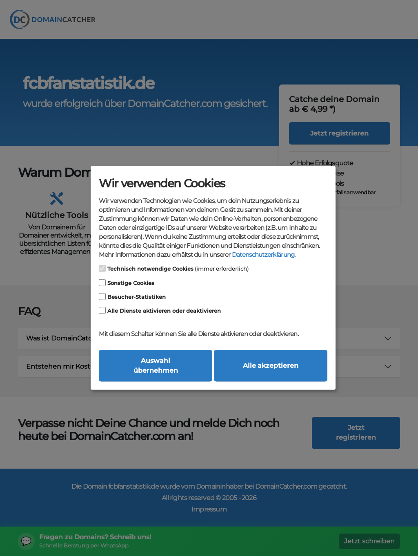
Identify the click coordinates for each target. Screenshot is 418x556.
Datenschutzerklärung (263, 254)
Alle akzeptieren (270, 365)
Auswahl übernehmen (155, 365)
